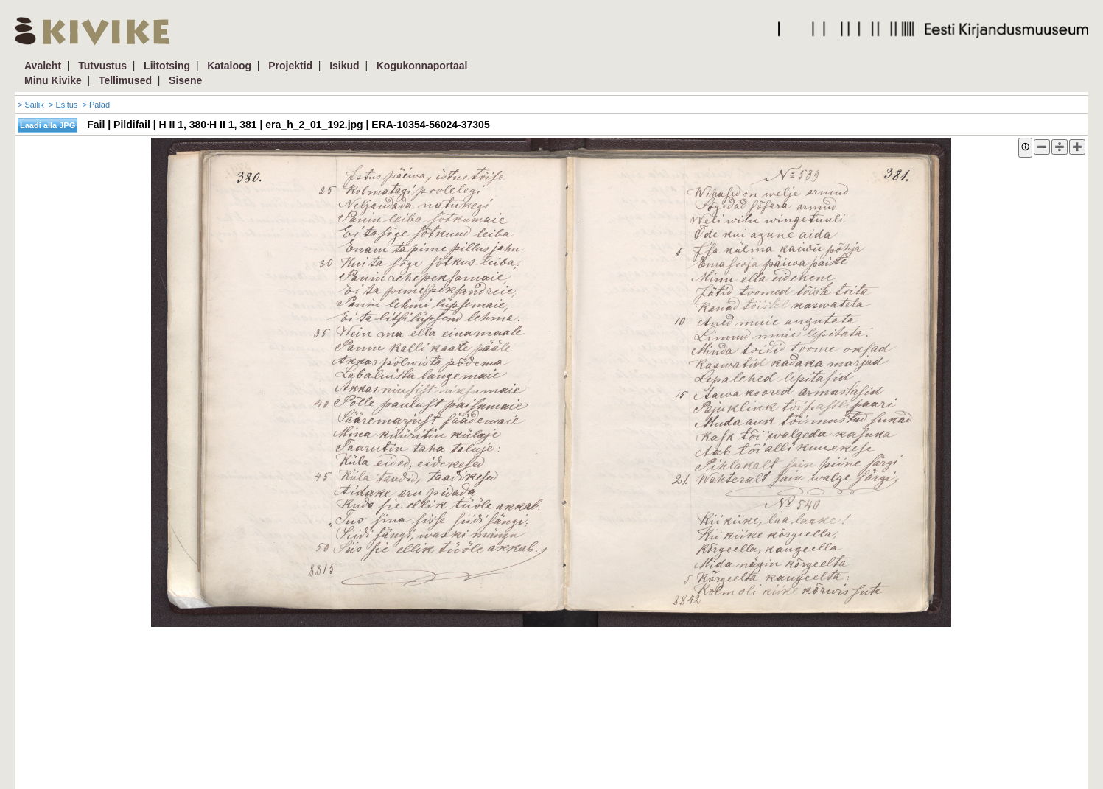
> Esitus (63, 104)
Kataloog (229, 65)
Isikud (344, 65)
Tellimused (125, 80)
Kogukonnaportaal (422, 65)
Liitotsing (167, 65)
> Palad (96, 104)
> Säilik (31, 104)
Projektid (290, 65)
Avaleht (42, 65)
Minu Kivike (53, 80)
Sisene (185, 80)
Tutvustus (102, 65)
